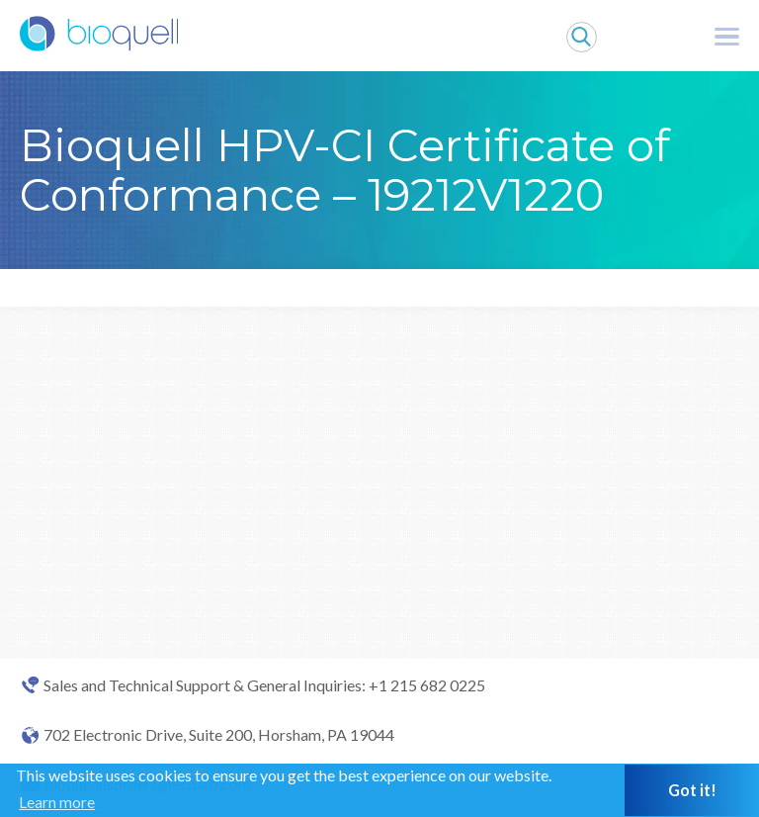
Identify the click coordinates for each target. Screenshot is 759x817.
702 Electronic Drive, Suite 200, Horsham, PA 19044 (218, 735)
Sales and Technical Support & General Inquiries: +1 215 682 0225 (264, 685)
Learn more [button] (57, 801)
